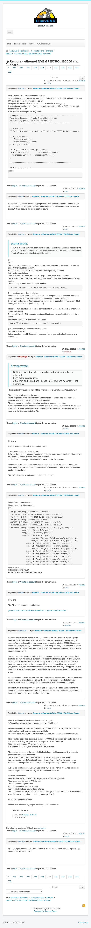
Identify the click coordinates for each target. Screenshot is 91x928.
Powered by (39, 911)
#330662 (82, 623)
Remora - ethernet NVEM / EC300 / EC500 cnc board (56, 88)
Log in (14, 186)
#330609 (82, 487)
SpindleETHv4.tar (29, 815)
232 (63, 67)
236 (9, 72)
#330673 (82, 705)
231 (56, 67)
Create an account (28, 186)
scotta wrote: (19, 243)
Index (9, 44)
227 (28, 67)
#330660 (82, 585)
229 (42, 67)
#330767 (82, 833)
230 (49, 67)
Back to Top (83, 922)
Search (31, 44)
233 (70, 67)
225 (14, 67)
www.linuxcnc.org (44, 44)
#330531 (82, 188)
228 (35, 67)
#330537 (82, 226)
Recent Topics (20, 44)
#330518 (82, 81)
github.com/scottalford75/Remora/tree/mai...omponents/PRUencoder (37, 610)
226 (21, 67)
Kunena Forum (50, 911)
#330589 (82, 349)
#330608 (82, 426)
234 (77, 67)
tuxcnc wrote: (20, 366)
